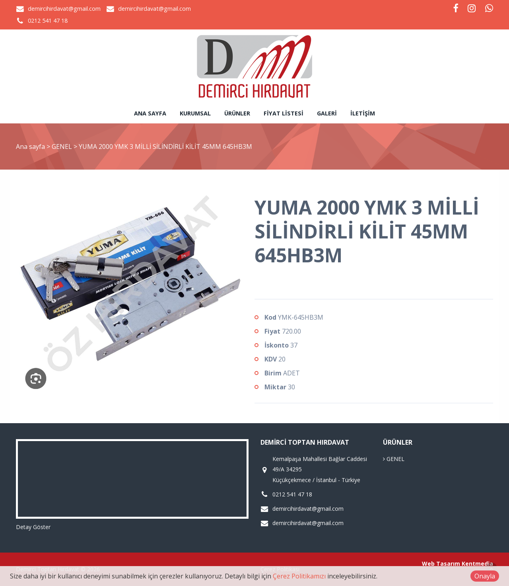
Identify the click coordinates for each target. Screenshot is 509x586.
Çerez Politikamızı (299, 576)
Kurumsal (195, 113)
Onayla (484, 576)
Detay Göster (33, 527)
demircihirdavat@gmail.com (64, 8)
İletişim (362, 113)
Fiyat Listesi (283, 113)
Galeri (327, 113)
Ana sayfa (150, 113)
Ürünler (237, 113)
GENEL (63, 146)
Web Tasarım (441, 563)
